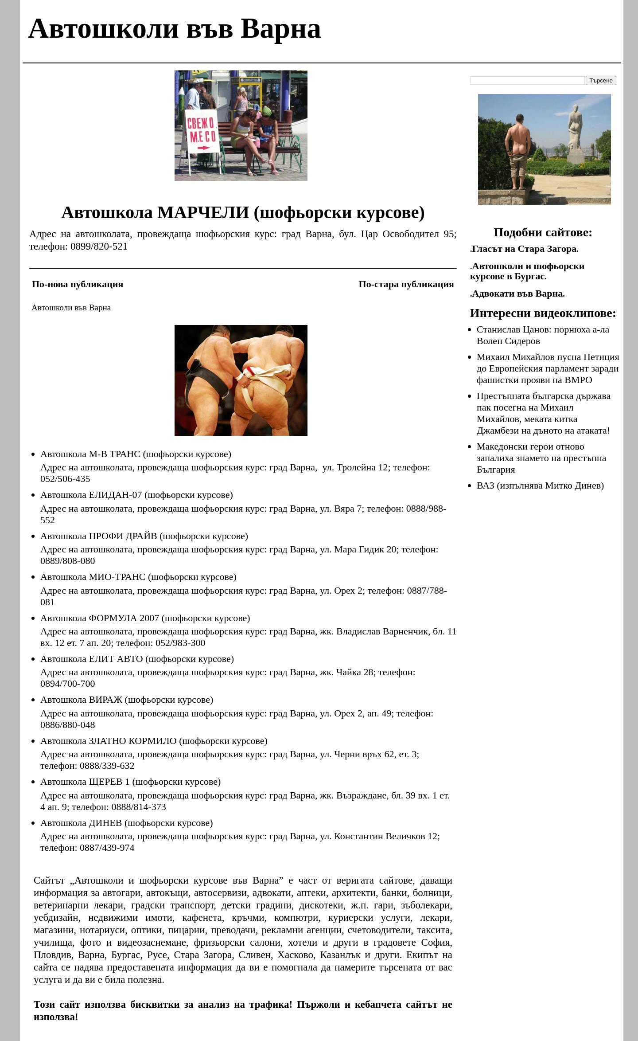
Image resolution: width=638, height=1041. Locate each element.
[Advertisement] (241, 132)
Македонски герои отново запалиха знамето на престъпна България (542, 458)
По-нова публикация (77, 284)
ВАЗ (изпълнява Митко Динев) (540, 485)
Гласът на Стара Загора (524, 248)
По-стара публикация (406, 284)
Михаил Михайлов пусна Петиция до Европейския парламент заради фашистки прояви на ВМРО (548, 368)
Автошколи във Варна (174, 28)
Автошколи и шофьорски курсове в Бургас (527, 271)
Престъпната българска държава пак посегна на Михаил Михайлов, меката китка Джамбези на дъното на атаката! (544, 413)
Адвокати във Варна (517, 293)
